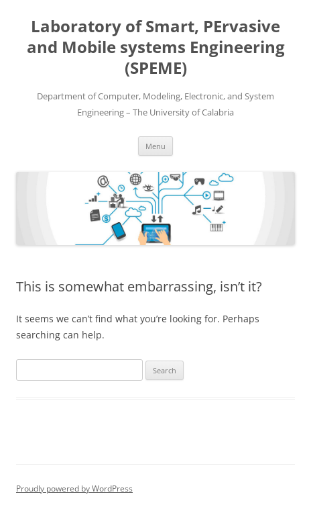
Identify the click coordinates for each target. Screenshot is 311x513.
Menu (155, 146)
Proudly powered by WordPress (74, 488)
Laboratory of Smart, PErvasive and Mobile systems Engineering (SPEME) (156, 47)
